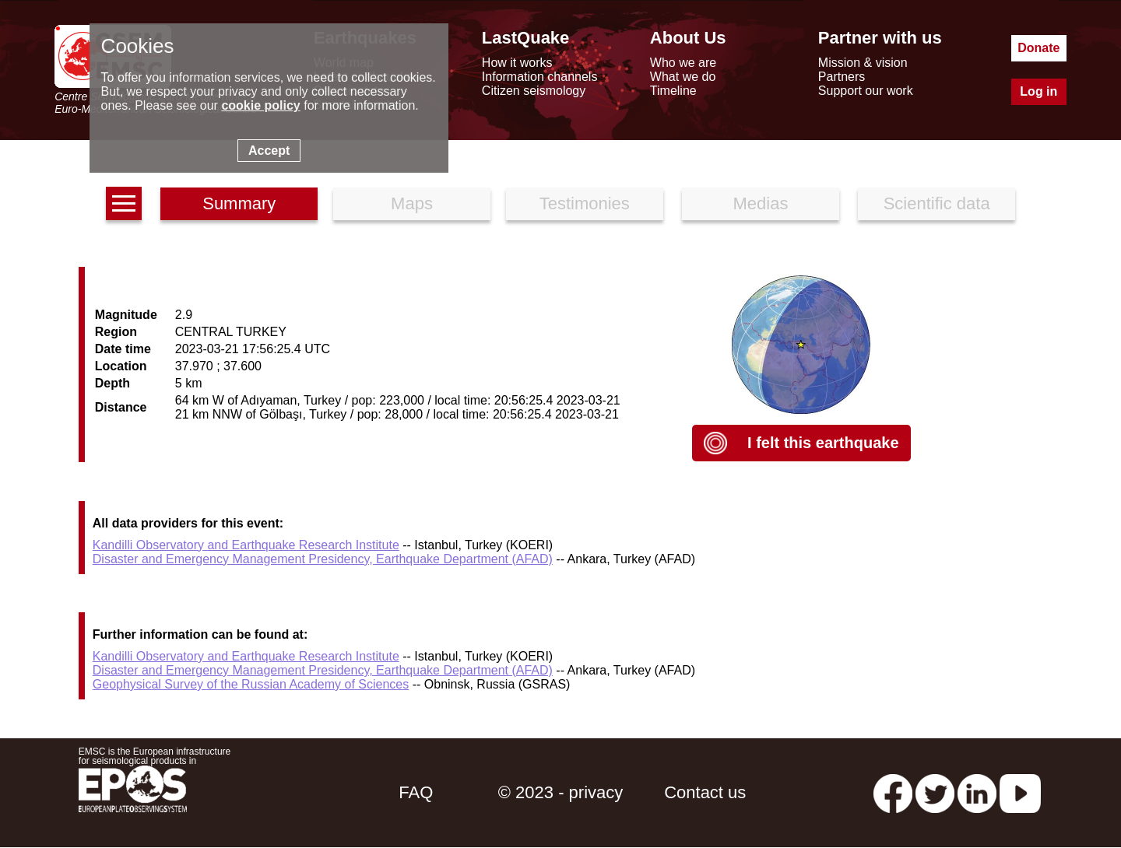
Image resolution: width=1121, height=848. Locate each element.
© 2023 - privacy (561, 792)
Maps (412, 203)
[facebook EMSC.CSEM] (892, 792)
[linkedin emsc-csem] (977, 792)
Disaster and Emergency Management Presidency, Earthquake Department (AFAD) (323, 559)
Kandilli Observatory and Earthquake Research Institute (246, 545)
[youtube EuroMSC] (1020, 792)
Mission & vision (863, 62)
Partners (841, 76)
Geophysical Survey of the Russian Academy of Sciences (251, 684)
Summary (239, 203)
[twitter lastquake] (934, 792)
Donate (1038, 47)
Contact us (705, 792)
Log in (1038, 91)
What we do (682, 76)
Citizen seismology (533, 90)
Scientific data (937, 203)
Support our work (865, 90)
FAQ (416, 792)
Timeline (673, 90)
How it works (517, 62)
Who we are (683, 62)
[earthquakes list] (124, 203)
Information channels (540, 76)
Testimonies (584, 203)
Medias (761, 203)
